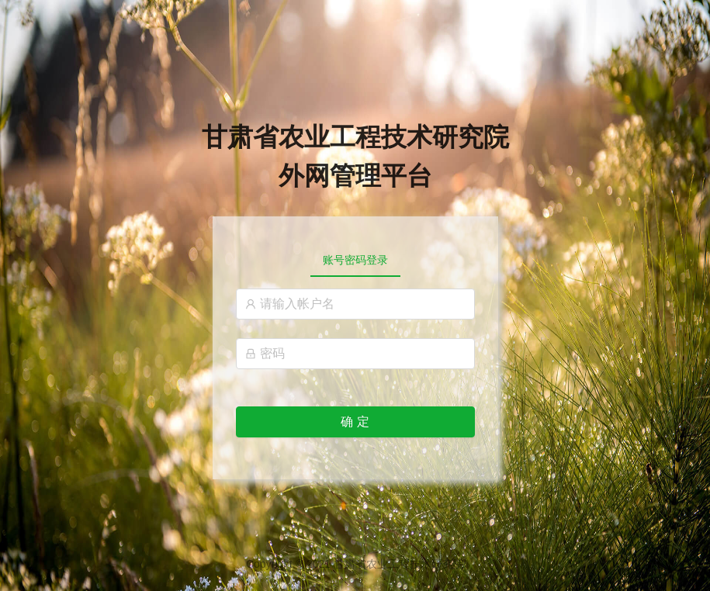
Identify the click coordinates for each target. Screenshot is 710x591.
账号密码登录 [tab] (355, 260)
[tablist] (355, 260)
